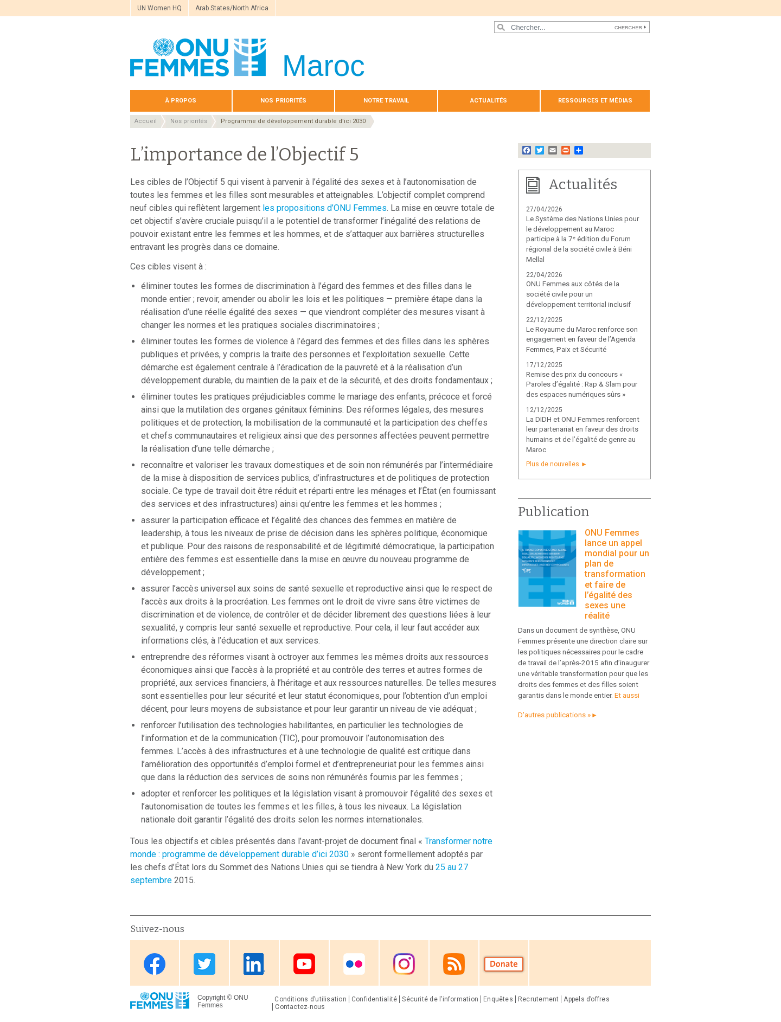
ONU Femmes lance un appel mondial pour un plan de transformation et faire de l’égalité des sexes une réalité (617, 574)
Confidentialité (374, 999)
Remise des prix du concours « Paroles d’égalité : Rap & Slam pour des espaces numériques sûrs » (581, 384)
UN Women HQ (159, 8)
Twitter (204, 964)
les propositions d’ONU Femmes (325, 208)
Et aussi (626, 695)
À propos (181, 100)
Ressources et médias (595, 100)
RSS (454, 964)
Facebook (154, 964)
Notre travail (386, 100)
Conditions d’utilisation (310, 999)
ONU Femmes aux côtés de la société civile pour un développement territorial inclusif (578, 294)
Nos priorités (283, 100)
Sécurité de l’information (440, 999)
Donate (503, 964)
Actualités (488, 100)
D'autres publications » (554, 715)
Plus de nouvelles (552, 464)
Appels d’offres (586, 999)
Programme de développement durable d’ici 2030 (293, 121)
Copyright (211, 997)
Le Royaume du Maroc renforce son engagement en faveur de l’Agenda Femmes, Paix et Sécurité (582, 339)
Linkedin (254, 964)
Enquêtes (498, 999)
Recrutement (538, 999)
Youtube (304, 964)
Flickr (354, 964)
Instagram (404, 964)
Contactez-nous (300, 1007)
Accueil (146, 121)
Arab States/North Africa (231, 8)
